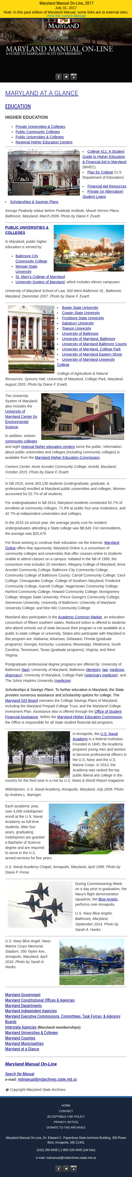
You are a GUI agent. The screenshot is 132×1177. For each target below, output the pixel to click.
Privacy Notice (66, 1122)
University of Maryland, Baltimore (88, 339)
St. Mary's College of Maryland (40, 277)
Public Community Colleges (38, 132)
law (105, 670)
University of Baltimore (80, 333)
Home (66, 1105)
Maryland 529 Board (21, 700)
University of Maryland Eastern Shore (92, 354)
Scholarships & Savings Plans (34, 202)
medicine (117, 670)
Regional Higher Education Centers (44, 142)
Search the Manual (19, 1073)
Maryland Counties (20, 1038)
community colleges (21, 441)
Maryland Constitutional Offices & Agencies (40, 1000)
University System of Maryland (40, 282)
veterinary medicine (101, 675)
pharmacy (13, 675)
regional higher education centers (48, 447)
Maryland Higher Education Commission (67, 457)
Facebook (58, 77)
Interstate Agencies (21, 1027)
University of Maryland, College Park (91, 349)
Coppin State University (81, 313)
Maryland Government (22, 994)
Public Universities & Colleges (40, 137)
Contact (66, 1111)
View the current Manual (66, 16)
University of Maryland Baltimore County (94, 344)
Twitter (66, 77)
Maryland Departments (23, 1005)
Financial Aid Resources (106, 186)
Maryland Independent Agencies (31, 1010)
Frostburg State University (83, 318)
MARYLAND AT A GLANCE (41, 93)
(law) (25, 670)
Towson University (76, 328)
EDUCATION (18, 106)
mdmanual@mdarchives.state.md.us (47, 1079)
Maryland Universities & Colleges (31, 1032)
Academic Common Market (80, 617)
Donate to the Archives (65, 1127)
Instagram (74, 77)
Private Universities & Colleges (40, 126)
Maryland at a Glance (22, 1049)
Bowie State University (80, 308)
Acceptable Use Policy (66, 1116)
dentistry (93, 670)
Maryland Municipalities (24, 1043)
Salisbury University (78, 323)
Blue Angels (108, 899)
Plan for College (100, 172)
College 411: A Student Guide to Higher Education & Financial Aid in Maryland (104, 156)
